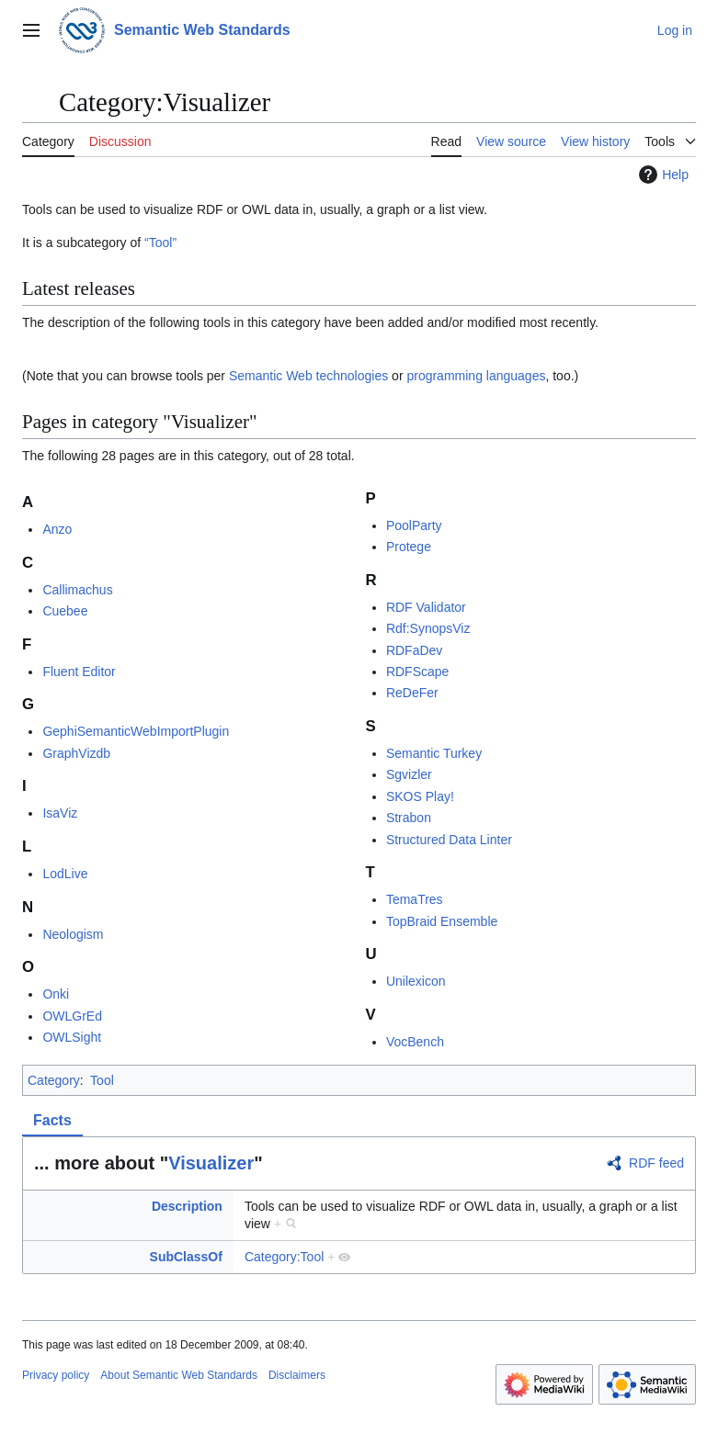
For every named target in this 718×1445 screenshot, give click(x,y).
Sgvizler (409, 774)
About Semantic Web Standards (178, 1375)
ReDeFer (412, 692)
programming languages (475, 375)
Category (54, 1080)
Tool (102, 1080)
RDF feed (656, 1163)
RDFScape (417, 671)
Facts (52, 1120)
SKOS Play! (420, 796)
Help (661, 174)
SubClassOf (186, 1256)
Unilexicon (416, 981)
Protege (408, 546)
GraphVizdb (76, 753)
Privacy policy (55, 1375)
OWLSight (71, 1037)
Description (187, 1206)
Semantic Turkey (434, 753)
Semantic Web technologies (308, 375)
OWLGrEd (72, 1016)
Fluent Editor (78, 671)
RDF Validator (426, 607)
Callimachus (77, 589)
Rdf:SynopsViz (428, 628)
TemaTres (414, 899)
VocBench (415, 1041)
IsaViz (59, 813)
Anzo (57, 529)
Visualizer (211, 1163)
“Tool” (160, 242)
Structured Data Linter (449, 839)
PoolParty (414, 525)
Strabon (408, 817)
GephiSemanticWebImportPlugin (135, 731)
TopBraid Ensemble (441, 921)
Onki (55, 994)
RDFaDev (414, 650)
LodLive (64, 873)
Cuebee (64, 611)
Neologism (72, 934)
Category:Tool (284, 1256)
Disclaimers (296, 1375)
